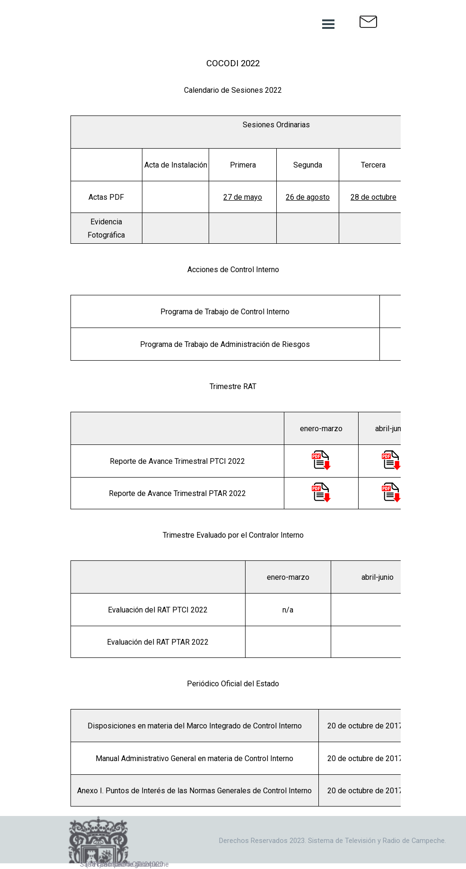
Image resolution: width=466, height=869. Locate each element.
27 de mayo (242, 197)
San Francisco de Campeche (124, 864)
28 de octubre (373, 197)
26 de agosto (308, 197)
